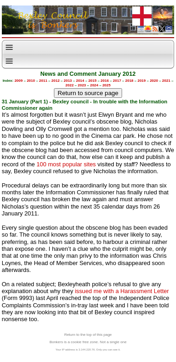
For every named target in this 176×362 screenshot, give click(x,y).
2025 (106, 85)
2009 (18, 81)
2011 (43, 81)
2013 (68, 81)
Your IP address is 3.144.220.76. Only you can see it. (87, 349)
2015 (92, 81)
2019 (141, 81)
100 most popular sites (66, 164)
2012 (56, 81)
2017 (117, 81)
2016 (104, 81)
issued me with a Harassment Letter (122, 291)
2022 (69, 85)
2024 (94, 85)
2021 (166, 81)
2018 (129, 81)
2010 (31, 81)
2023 (82, 85)
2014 (80, 81)
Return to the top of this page (87, 335)
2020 (154, 81)
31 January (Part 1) (25, 101)
